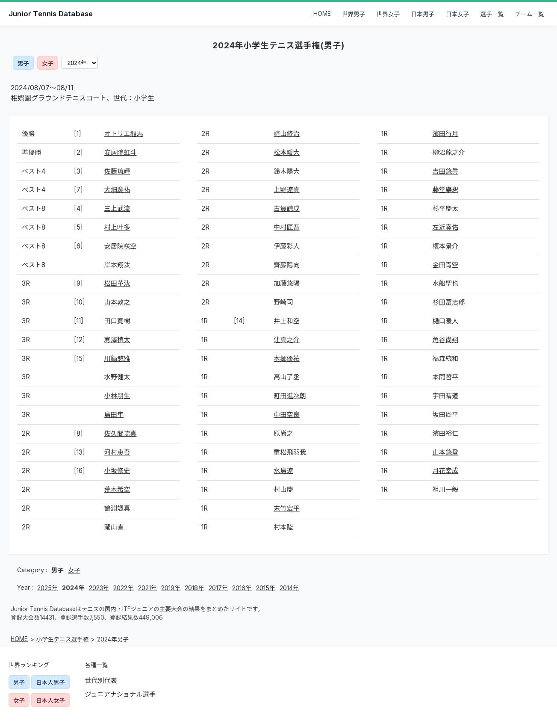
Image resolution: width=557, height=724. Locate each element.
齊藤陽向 (287, 265)
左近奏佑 (446, 227)
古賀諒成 (287, 208)
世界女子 (388, 14)
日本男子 (423, 14)
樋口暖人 (446, 321)
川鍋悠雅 (117, 359)
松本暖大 (287, 152)
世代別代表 (101, 681)
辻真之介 (287, 340)
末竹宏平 (287, 508)
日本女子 (457, 14)
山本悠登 (446, 452)
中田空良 (287, 415)
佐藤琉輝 (117, 171)
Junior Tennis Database (51, 13)
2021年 (147, 587)
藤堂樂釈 (446, 190)
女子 (47, 63)
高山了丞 (287, 377)
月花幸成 (446, 471)
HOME (322, 13)
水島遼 (283, 471)
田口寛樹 (117, 321)
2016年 (241, 587)
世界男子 (353, 14)
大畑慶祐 (117, 190)
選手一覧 (492, 14)
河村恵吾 (117, 452)
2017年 (218, 587)
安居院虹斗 (120, 152)
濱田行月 (446, 134)
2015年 (265, 587)
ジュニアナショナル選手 (120, 694)
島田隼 (114, 415)
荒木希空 (117, 489)
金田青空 (446, 265)
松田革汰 (117, 283)
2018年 (194, 587)
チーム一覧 (529, 14)
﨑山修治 (287, 134)
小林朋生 (117, 396)
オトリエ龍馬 (123, 134)
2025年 (47, 587)
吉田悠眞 (446, 171)
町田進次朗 (290, 396)
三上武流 (117, 208)
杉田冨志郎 (449, 302)
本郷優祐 (287, 359)
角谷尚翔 (446, 340)
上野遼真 (287, 190)
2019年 (170, 587)
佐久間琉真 (120, 433)
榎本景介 (446, 246)
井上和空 (287, 321)
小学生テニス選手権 (62, 639)
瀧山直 (114, 527)
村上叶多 (117, 227)
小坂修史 (117, 471)
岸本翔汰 (117, 265)
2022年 (123, 587)
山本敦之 (117, 302)
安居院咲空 (120, 246)
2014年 (289, 587)
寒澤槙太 (117, 340)
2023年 (99, 587)
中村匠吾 (287, 227)
